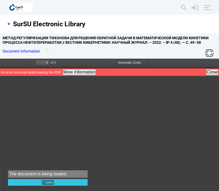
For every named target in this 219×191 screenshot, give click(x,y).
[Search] (183, 7)
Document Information (22, 51)
